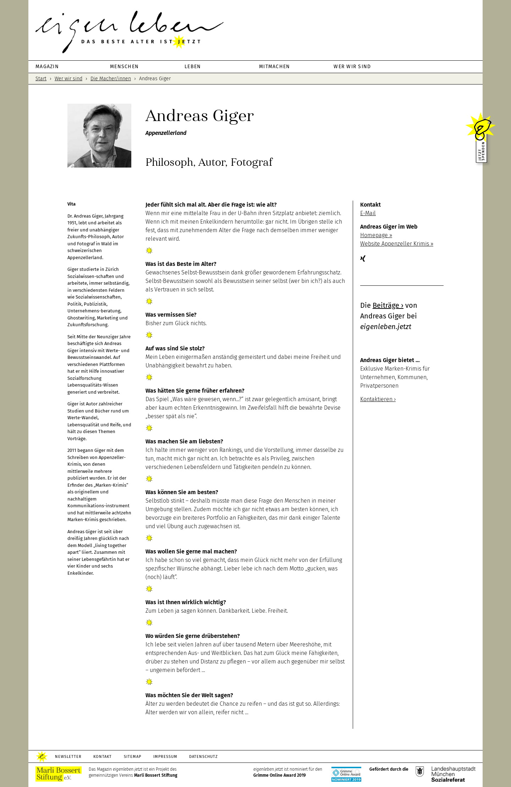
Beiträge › (388, 305)
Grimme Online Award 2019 (279, 775)
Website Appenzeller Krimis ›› (396, 243)
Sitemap (133, 756)
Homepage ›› (376, 235)
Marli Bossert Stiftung (155, 775)
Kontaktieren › (378, 399)
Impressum (166, 756)
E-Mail (368, 213)
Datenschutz (204, 756)
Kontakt (103, 756)
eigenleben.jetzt (255, 32)
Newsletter (68, 756)
